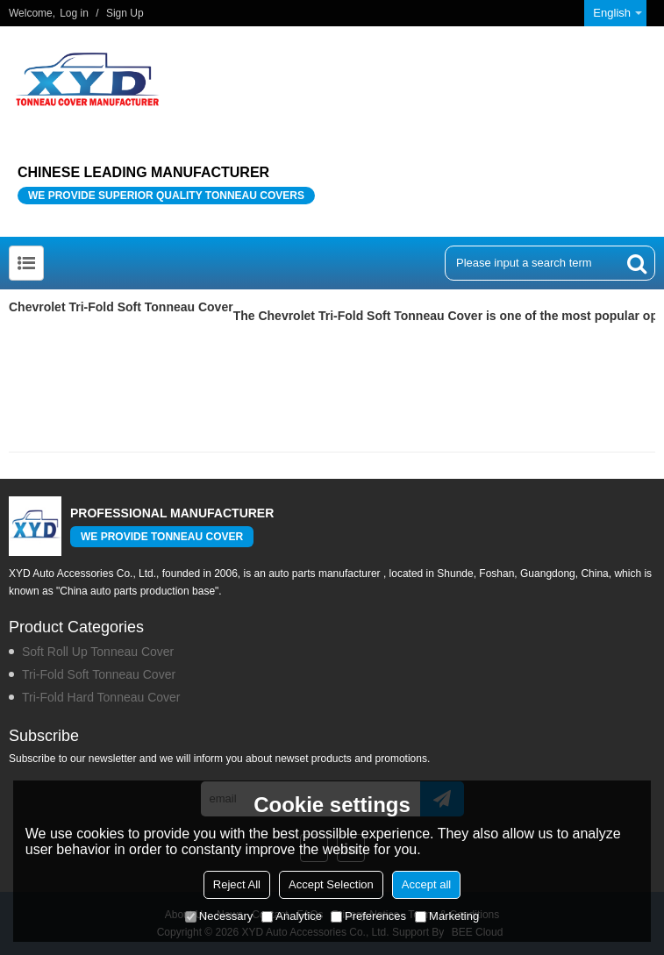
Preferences (368, 916)
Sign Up (125, 13)
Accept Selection (331, 884)
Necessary (219, 916)
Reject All (237, 884)
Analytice (291, 916)
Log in (74, 13)
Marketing (447, 916)
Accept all (426, 884)
